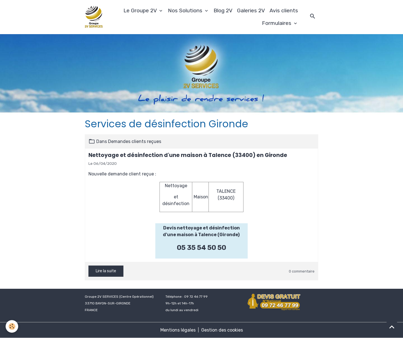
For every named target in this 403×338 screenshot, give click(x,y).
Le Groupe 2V (140, 10)
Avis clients (284, 10)
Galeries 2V (251, 10)
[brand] (94, 17)
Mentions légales (178, 330)
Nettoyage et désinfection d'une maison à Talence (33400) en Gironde (187, 155)
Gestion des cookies (222, 330)
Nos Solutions (186, 10)
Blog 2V (223, 10)
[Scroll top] (392, 327)
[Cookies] (12, 326)
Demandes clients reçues (134, 141)
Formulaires (277, 23)
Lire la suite (106, 271)
